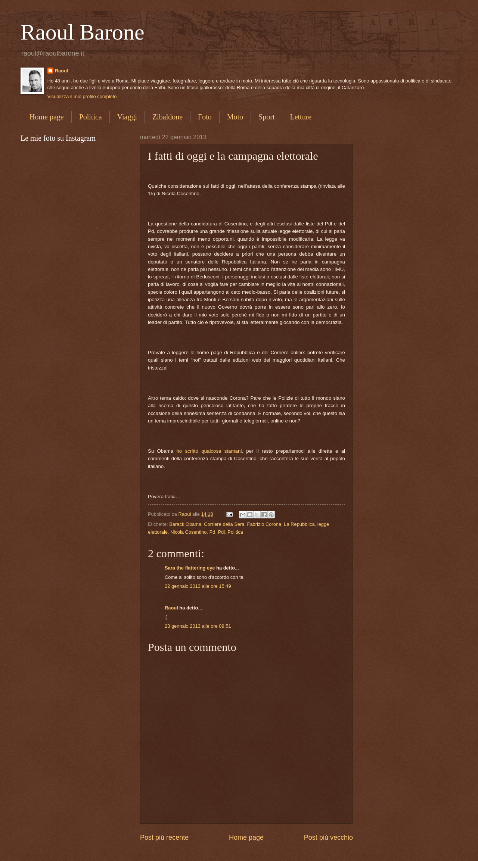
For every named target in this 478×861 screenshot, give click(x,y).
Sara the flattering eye (190, 568)
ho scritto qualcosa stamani (209, 451)
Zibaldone (167, 117)
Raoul (61, 71)
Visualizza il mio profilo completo (82, 96)
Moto (235, 117)
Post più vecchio (328, 837)
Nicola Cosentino (188, 532)
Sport (266, 117)
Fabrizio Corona (264, 524)
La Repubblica (299, 524)
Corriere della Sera (224, 524)
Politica (90, 117)
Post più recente (164, 837)
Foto (205, 117)
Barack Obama (185, 524)
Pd (212, 532)
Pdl (221, 532)
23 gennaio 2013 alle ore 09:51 (198, 626)
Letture (300, 117)
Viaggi (127, 117)
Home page (47, 117)
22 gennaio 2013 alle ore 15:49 (198, 586)
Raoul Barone (83, 32)
